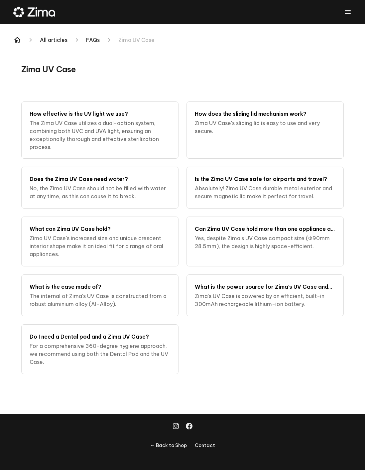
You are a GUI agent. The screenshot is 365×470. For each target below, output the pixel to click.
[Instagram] (176, 426)
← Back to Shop (168, 445)
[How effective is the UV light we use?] (100, 130)
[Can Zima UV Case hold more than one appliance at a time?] (265, 241)
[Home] (17, 40)
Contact (205, 445)
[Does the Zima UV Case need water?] (100, 188)
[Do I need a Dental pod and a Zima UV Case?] (100, 349)
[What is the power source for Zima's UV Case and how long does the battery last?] (265, 295)
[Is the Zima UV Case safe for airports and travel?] (265, 188)
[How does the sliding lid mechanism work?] (265, 130)
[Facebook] (189, 426)
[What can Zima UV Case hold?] (100, 241)
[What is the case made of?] (100, 295)
